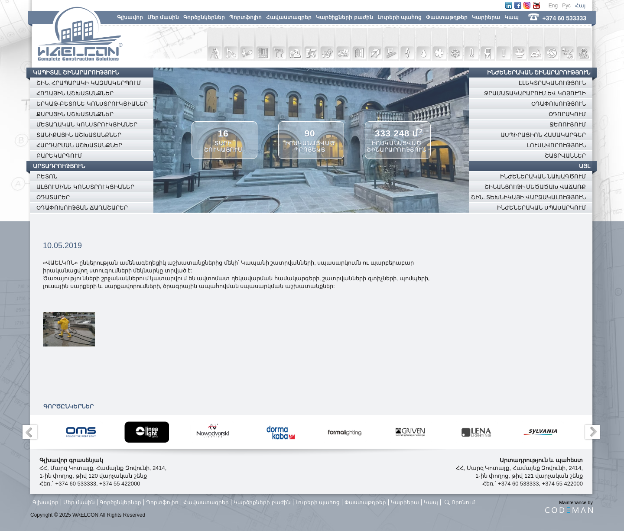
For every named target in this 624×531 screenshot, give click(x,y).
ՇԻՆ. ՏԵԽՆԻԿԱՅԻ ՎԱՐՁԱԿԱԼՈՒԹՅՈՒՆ (528, 197)
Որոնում (463, 502)
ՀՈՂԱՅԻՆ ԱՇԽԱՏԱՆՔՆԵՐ (75, 93)
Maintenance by (569, 506)
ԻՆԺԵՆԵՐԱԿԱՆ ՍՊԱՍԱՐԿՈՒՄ (541, 207)
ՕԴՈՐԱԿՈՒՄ (567, 114)
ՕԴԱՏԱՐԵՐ (53, 197)
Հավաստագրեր (289, 17)
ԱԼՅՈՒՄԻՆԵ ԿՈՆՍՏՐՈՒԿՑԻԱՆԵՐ (85, 187)
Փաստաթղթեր (447, 17)
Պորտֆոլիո (245, 17)
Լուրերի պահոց (399, 17)
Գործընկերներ (204, 17)
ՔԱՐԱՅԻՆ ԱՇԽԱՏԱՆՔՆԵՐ (75, 114)
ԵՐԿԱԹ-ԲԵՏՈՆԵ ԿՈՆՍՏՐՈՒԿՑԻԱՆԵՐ (92, 103)
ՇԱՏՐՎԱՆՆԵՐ (565, 155)
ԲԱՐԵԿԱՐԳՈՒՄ (59, 155)
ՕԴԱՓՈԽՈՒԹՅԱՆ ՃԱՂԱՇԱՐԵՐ (82, 207)
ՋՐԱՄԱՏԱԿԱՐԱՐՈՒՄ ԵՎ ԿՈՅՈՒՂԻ (535, 93)
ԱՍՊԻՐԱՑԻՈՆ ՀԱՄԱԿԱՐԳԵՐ (543, 135)
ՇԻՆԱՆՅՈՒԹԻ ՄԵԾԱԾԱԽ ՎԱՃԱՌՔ (535, 187)
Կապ (511, 17)
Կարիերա (486, 17)
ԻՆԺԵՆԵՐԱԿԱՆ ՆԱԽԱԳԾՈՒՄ (543, 176)
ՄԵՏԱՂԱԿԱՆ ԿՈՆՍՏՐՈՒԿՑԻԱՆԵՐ (86, 124)
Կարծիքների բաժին (344, 17)
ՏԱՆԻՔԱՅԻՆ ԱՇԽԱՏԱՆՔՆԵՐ (78, 135)
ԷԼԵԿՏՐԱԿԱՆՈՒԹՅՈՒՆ (552, 83)
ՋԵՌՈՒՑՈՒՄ (567, 124)
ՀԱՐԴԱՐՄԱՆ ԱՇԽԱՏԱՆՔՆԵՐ (79, 145)
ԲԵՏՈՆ (46, 176)
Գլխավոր (130, 17)
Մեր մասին (163, 17)
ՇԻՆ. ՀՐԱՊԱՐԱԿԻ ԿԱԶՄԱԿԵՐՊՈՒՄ (88, 83)
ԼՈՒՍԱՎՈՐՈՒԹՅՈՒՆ (556, 145)
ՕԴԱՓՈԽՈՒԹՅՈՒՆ (558, 103)
